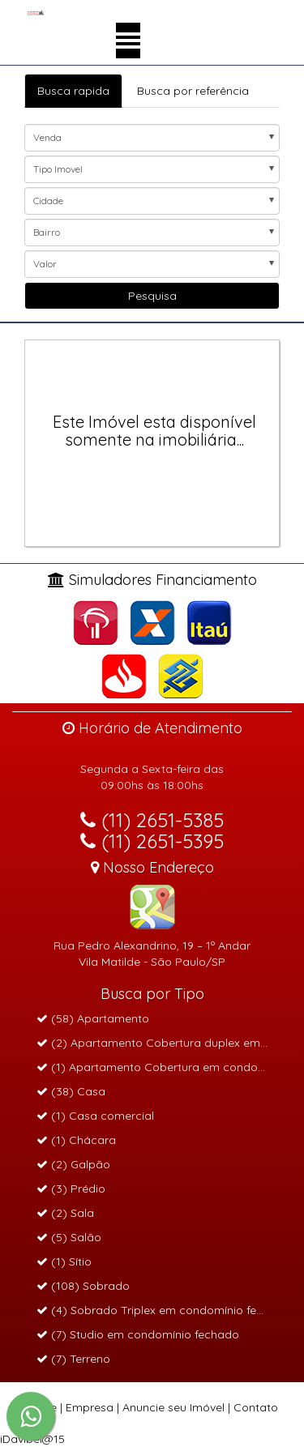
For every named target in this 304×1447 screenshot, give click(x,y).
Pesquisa (152, 295)
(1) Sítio (64, 1261)
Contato (255, 1407)
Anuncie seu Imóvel (173, 1407)
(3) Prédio (70, 1188)
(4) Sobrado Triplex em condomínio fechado (163, 1310)
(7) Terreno (73, 1358)
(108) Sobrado (83, 1285)
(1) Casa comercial (95, 1115)
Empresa (89, 1407)
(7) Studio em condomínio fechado (137, 1334)
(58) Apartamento (92, 1018)
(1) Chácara (76, 1140)
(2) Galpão (73, 1164)
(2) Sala (65, 1213)
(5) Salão (68, 1237)
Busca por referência (193, 90)
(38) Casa (70, 1091)
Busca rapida (73, 90)
